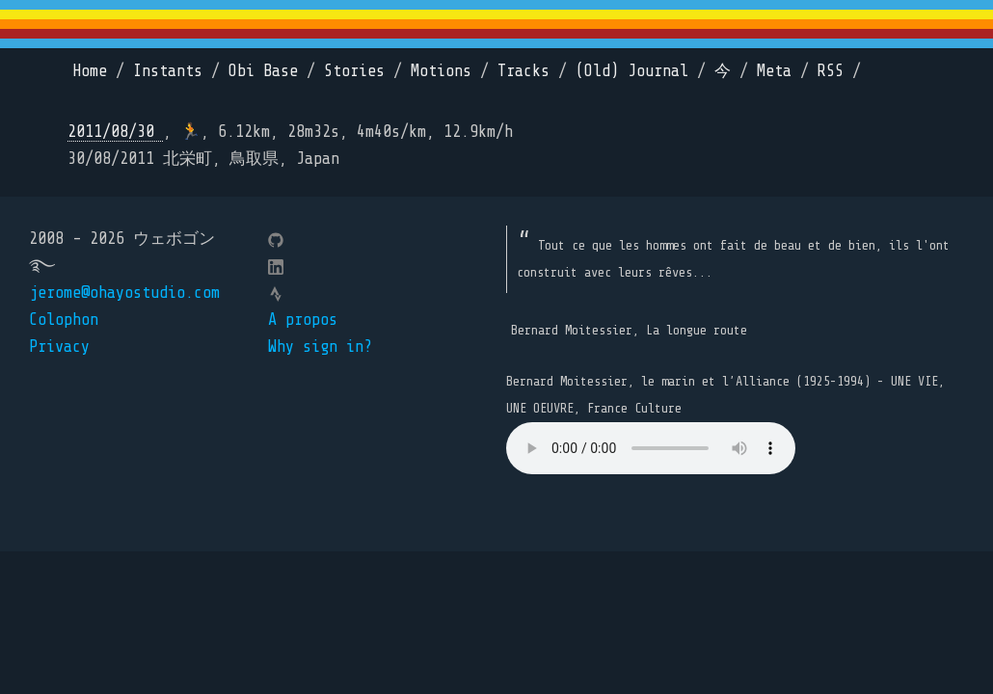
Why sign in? (320, 346)
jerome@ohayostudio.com (124, 292)
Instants (167, 71)
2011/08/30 (115, 131)
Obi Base (263, 71)
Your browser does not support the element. (650, 448)
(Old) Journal (632, 71)
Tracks (523, 71)
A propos (302, 319)
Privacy (59, 346)
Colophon (63, 319)
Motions (441, 71)
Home (89, 71)
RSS (831, 71)
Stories (354, 71)
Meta (774, 71)
